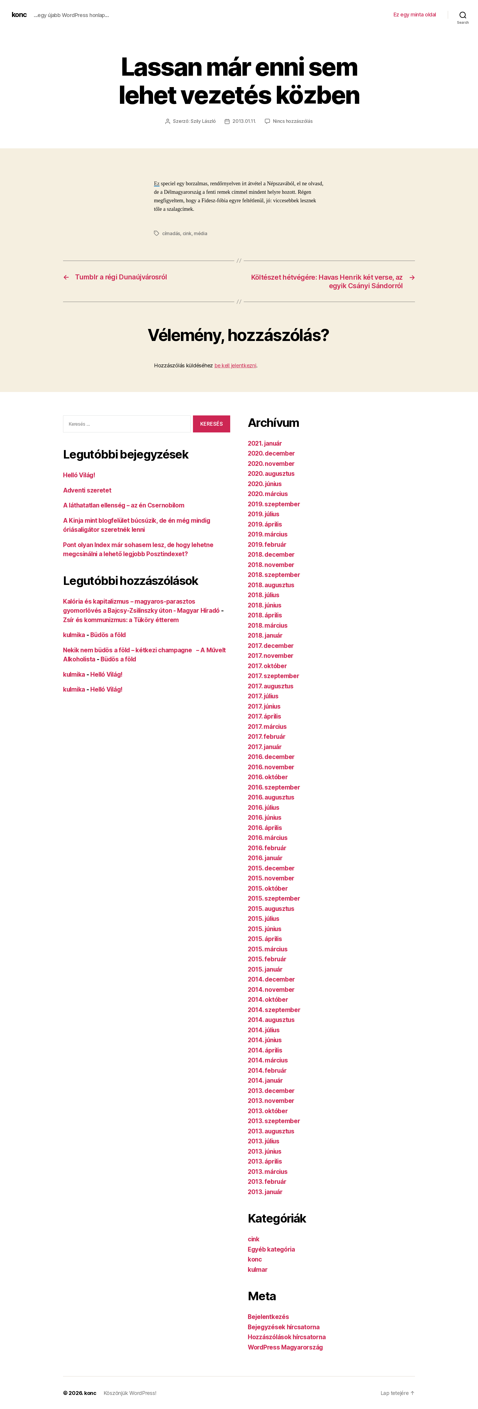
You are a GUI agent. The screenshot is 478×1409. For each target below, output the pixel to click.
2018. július (265, 594)
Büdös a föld (109, 634)
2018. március (268, 624)
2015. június (265, 928)
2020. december (272, 452)
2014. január (266, 1080)
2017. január (265, 746)
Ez (157, 183)
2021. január (266, 442)
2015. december (272, 867)
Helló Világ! (80, 474)
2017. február (267, 736)
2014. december (272, 978)
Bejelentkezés (269, 1316)
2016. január (266, 857)
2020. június (266, 483)
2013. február (267, 1181)
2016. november (271, 766)
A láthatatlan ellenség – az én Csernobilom (125, 504)
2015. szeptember (274, 898)
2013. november (271, 1100)
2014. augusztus (272, 1019)
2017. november (271, 655)
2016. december (272, 756)
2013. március (268, 1170)
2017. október (268, 665)
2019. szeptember (274, 503)
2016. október (268, 776)
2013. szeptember (274, 1120)
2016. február (267, 847)
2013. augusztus (272, 1130)
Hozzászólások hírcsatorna (287, 1336)
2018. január (266, 635)
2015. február (267, 958)
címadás (171, 233)
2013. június (265, 1150)
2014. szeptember (274, 1009)
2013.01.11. (244, 121)
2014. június (266, 1039)
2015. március (268, 948)
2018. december (272, 554)
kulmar (258, 1268)
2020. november (272, 462)
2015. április (266, 938)
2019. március (268, 533)
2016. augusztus (272, 796)
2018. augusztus (272, 584)
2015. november (271, 877)
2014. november (271, 988)
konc (19, 14)
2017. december (271, 645)
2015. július (265, 918)
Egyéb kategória (272, 1248)
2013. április (266, 1160)
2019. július (265, 513)
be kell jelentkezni (235, 364)
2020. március (268, 493)
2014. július (265, 1029)
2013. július (265, 1140)
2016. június (265, 817)
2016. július (265, 806)
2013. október (268, 1110)
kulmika (74, 634)
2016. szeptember (274, 786)
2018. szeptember (274, 574)
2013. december (272, 1090)
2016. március (268, 837)
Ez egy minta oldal (415, 14)
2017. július (264, 695)
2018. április (266, 614)
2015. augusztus (272, 907)
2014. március (268, 1059)
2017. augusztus (271, 685)
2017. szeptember (274, 675)
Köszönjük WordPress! (130, 1392)
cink (187, 233)
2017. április (265, 715)
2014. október (268, 999)
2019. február (267, 543)
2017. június (265, 705)
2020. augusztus (272, 473)
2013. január (266, 1191)
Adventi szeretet (87, 489)
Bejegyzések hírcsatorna (284, 1326)
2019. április (266, 523)
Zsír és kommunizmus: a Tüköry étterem (122, 619)
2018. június (266, 604)
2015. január (266, 968)
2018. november (271, 564)
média (200, 233)
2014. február (268, 1069)
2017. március (268, 725)
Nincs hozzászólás (292, 121)
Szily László (203, 121)
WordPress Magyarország (286, 1346)
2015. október (268, 887)
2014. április (266, 1049)
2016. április (266, 827)
